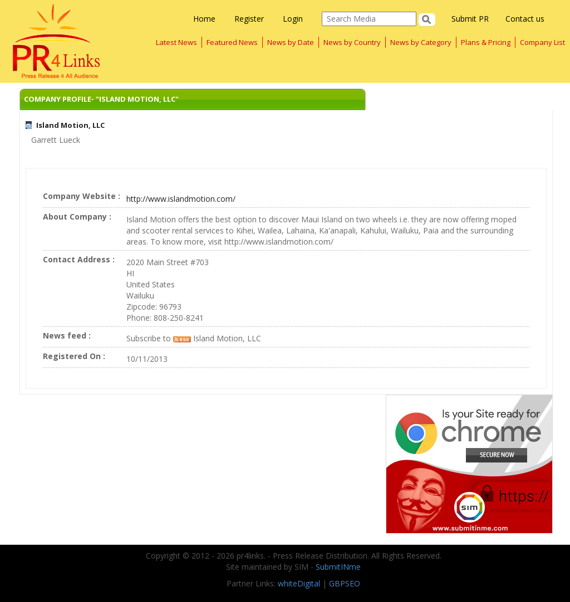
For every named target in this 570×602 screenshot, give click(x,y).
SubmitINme (338, 566)
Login (293, 18)
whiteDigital (299, 583)
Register (249, 18)
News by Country (352, 42)
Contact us (524, 18)
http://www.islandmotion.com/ (180, 198)
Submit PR (470, 18)
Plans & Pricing (485, 42)
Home (204, 18)
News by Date (290, 42)
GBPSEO (344, 583)
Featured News (232, 42)
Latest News (176, 42)
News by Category (420, 42)
